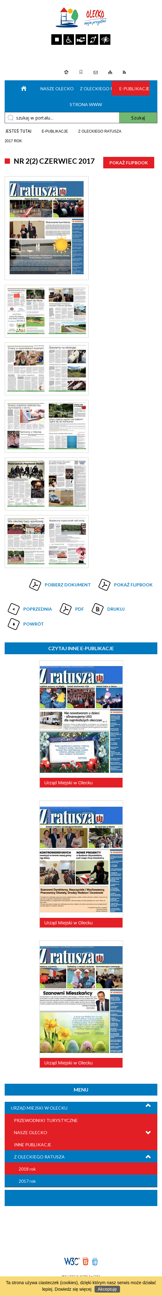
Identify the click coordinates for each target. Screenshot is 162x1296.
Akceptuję (107, 1289)
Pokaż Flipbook (128, 162)
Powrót (25, 622)
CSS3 (94, 1261)
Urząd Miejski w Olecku (39, 1108)
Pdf (71, 607)
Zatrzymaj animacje (56, 39)
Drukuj (107, 607)
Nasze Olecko (55, 88)
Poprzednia (29, 607)
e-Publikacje (134, 88)
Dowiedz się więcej (73, 1289)
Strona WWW (85, 104)
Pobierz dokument (68, 584)
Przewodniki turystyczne (46, 1120)
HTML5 (85, 1261)
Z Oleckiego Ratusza (39, 1156)
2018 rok (27, 1169)
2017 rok (27, 1181)
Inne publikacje (32, 1144)
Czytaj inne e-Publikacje (81, 648)
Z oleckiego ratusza (95, 88)
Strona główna (22, 88)
